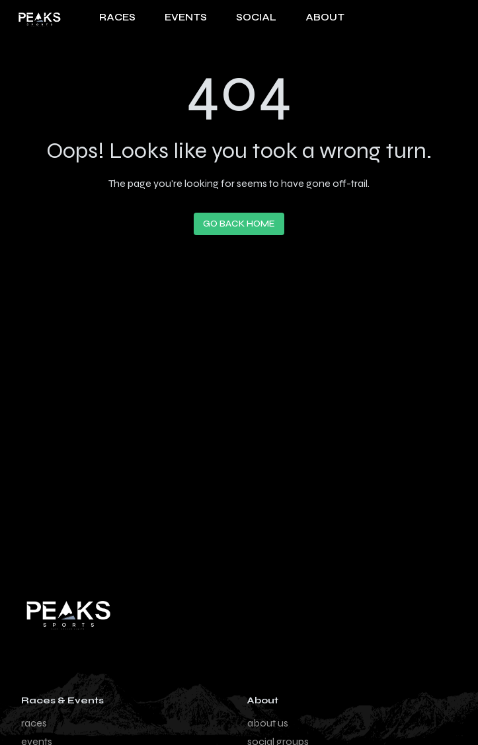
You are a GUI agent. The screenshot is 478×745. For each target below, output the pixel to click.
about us (267, 723)
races (34, 723)
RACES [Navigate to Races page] (117, 17)
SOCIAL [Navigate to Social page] (256, 17)
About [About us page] (324, 17)
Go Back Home (239, 223)
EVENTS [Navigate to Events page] (186, 17)
